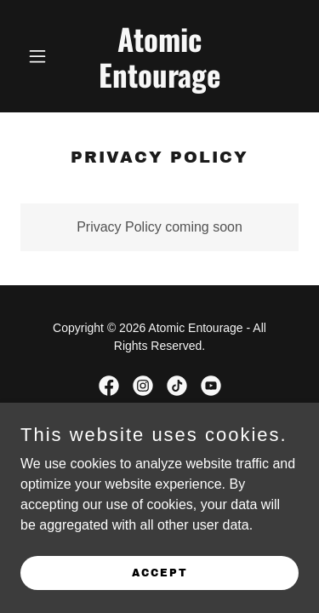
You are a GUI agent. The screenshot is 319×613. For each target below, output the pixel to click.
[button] (41, 56)
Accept (160, 572)
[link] (159, 83)
